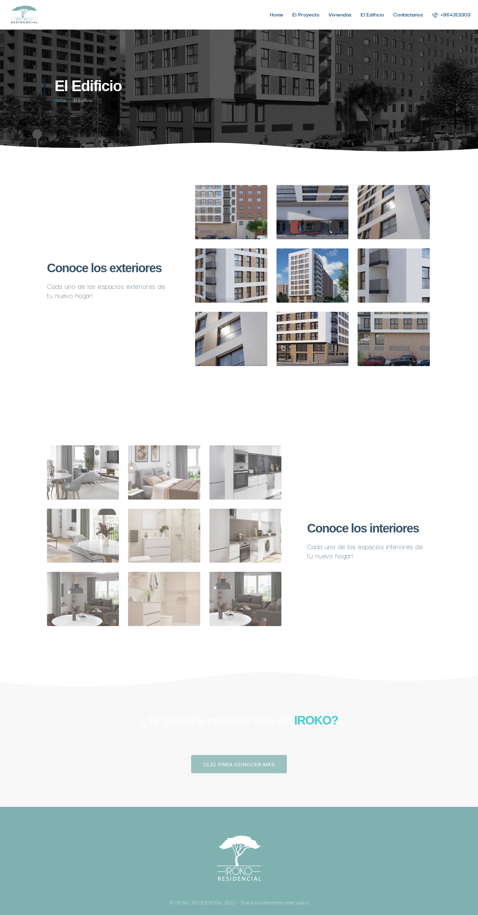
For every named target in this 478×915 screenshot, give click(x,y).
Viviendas (340, 14)
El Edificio (372, 14)
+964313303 (451, 14)
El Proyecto (305, 14)
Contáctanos (408, 14)
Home (276, 14)
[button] (239, 764)
